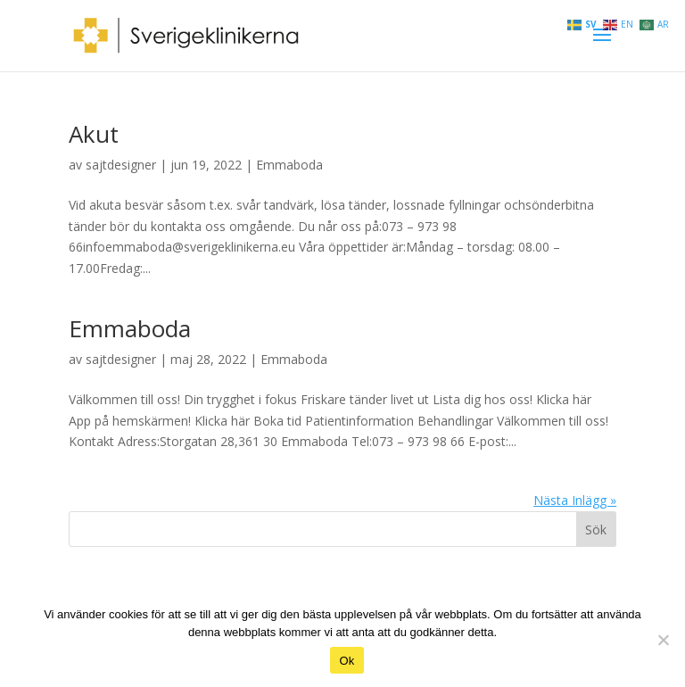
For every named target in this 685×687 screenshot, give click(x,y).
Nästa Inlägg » (574, 500)
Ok (346, 660)
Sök (596, 529)
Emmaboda (289, 164)
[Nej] (663, 640)
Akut (94, 134)
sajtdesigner (121, 164)
